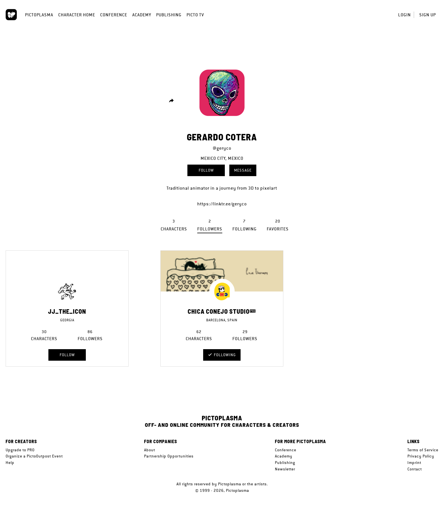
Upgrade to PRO (20, 449)
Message (243, 170)
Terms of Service (422, 449)
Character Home (76, 15)
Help (10, 462)
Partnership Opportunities (169, 456)
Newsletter (285, 469)
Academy (141, 15)
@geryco (222, 148)
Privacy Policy (420, 456)
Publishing (168, 15)
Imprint (414, 462)
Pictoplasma (39, 15)
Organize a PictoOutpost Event (34, 456)
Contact (414, 469)
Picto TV (195, 15)
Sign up (427, 15)
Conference (113, 15)
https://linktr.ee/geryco (222, 204)
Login (404, 15)
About (149, 449)
